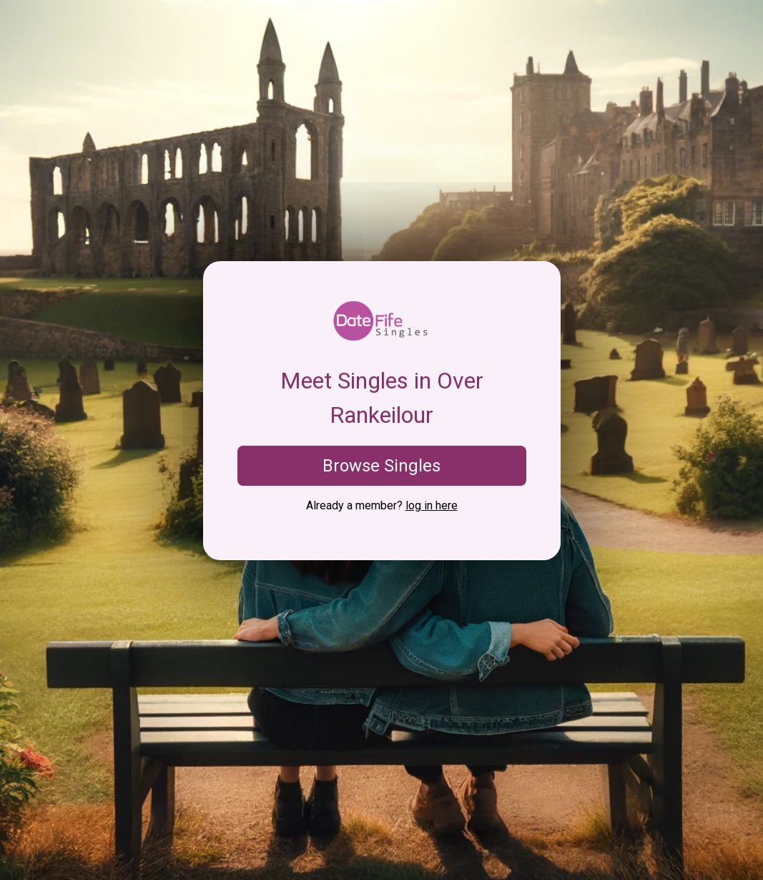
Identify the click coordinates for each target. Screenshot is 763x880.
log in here (431, 505)
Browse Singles (381, 466)
